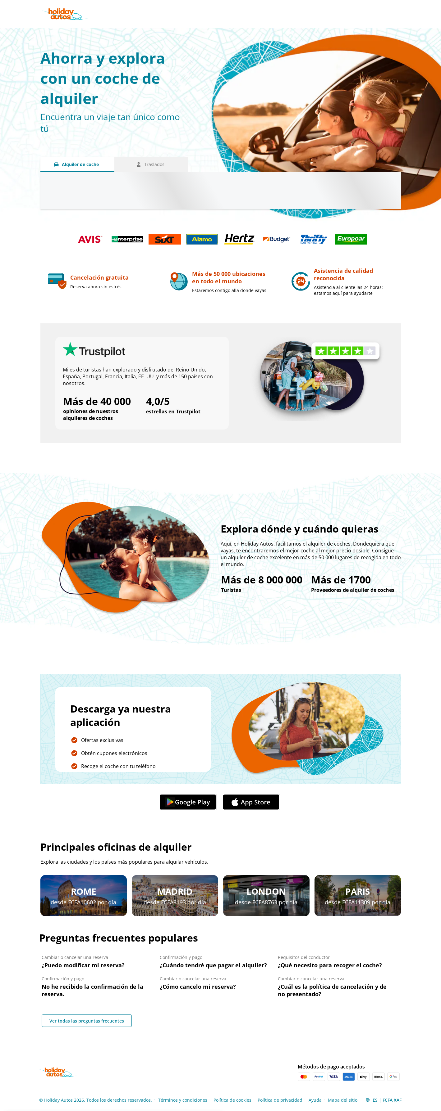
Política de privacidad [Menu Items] (280, 1100)
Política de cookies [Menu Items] (232, 1100)
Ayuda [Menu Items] (315, 1100)
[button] (383, 1100)
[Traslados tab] (151, 164)
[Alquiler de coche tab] (77, 164)
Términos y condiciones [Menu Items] (182, 1100)
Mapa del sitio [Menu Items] (342, 1100)
